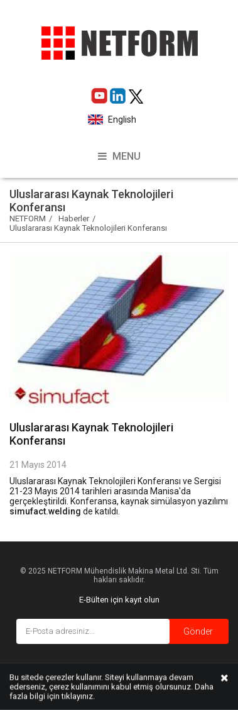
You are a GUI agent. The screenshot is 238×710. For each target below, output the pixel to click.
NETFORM (27, 218)
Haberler (73, 218)
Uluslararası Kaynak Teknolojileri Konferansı (88, 228)
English (121, 119)
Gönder (198, 631)
